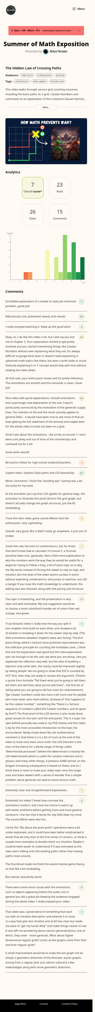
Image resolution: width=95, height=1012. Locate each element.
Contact (44, 1003)
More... (46, 107)
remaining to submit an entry (46, 30)
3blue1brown (55, 51)
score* (37, 191)
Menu (78, 9)
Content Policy (70, 1003)
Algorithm (20, 1003)
